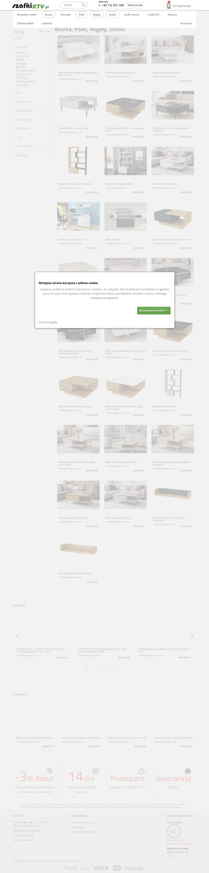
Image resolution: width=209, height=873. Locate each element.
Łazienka (47, 23)
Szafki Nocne (131, 14)
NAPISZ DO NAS (135, 5)
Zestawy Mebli (25, 23)
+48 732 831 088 (111, 4)
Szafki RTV (153, 14)
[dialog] (105, 300)
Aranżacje (186, 23)
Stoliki (112, 14)
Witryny (172, 14)
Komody (65, 14)
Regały (96, 14)
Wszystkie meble (26, 14)
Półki (81, 14)
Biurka (48, 14)
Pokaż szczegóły (48, 322)
